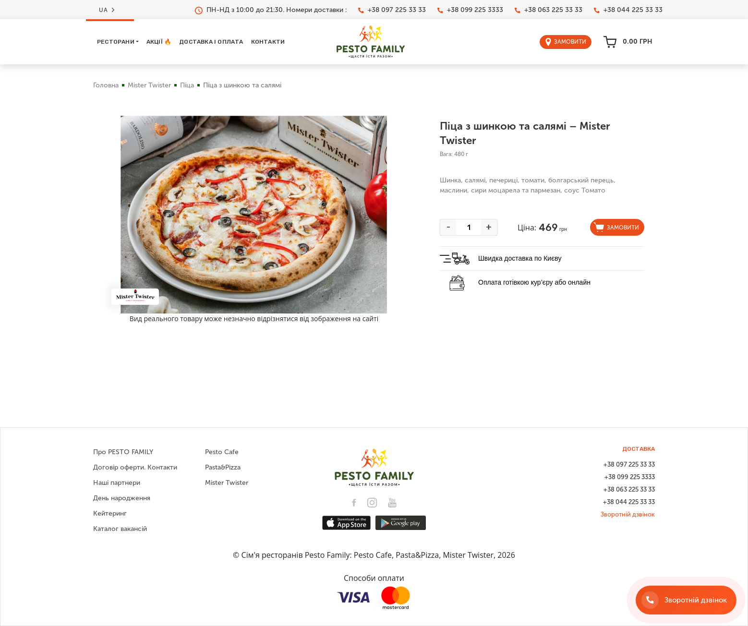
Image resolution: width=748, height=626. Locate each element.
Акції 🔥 (158, 41)
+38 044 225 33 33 (628, 10)
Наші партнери (116, 483)
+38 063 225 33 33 (548, 10)
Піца (187, 85)
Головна (106, 85)
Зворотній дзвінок (628, 514)
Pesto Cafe (222, 452)
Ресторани (115, 41)
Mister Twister (149, 85)
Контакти (268, 41)
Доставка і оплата (211, 41)
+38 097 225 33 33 (392, 10)
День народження (121, 498)
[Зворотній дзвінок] (686, 600)
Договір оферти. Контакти (135, 467)
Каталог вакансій (120, 529)
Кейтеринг (110, 513)
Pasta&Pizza (223, 467)
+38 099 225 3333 (470, 10)
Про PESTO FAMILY (123, 452)
